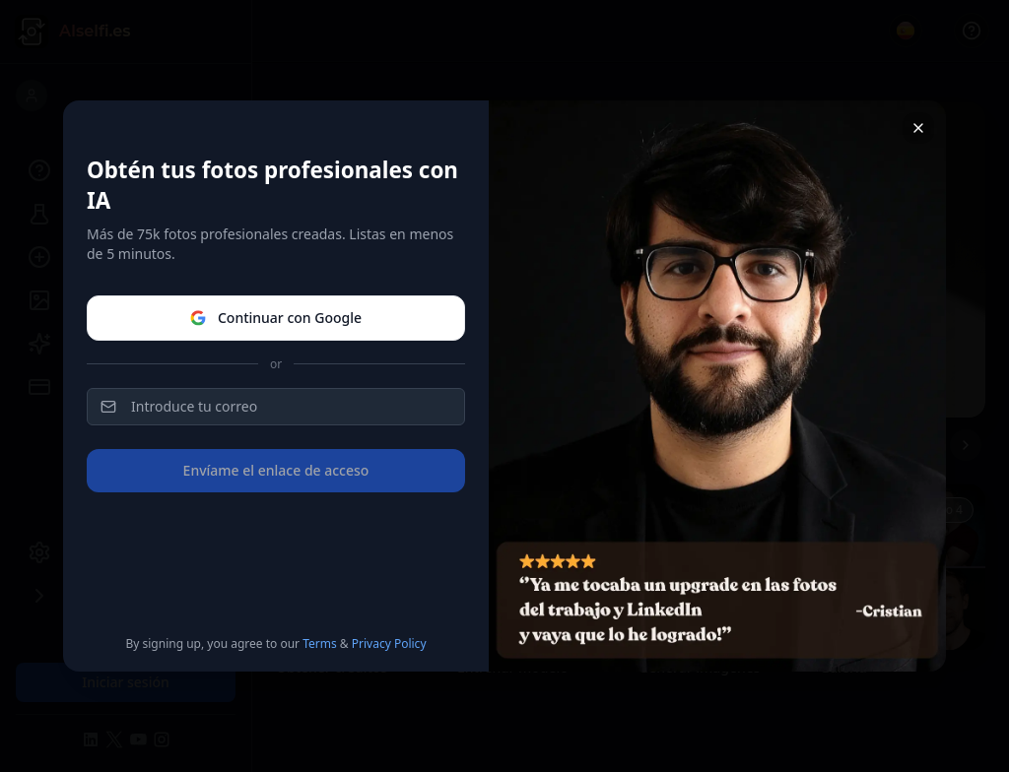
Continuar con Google (276, 317)
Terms (320, 643)
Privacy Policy (389, 643)
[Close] (918, 128)
